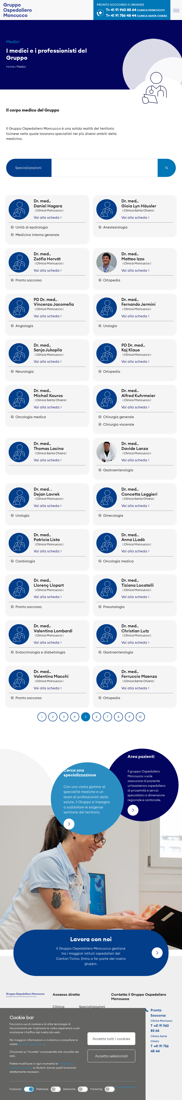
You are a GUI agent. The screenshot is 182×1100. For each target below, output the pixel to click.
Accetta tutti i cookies (111, 1038)
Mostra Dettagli (125, 1089)
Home (10, 66)
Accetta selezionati (111, 1056)
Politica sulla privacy (31, 1044)
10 (140, 717)
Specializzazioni (92, 1007)
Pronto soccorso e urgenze (132, 11)
